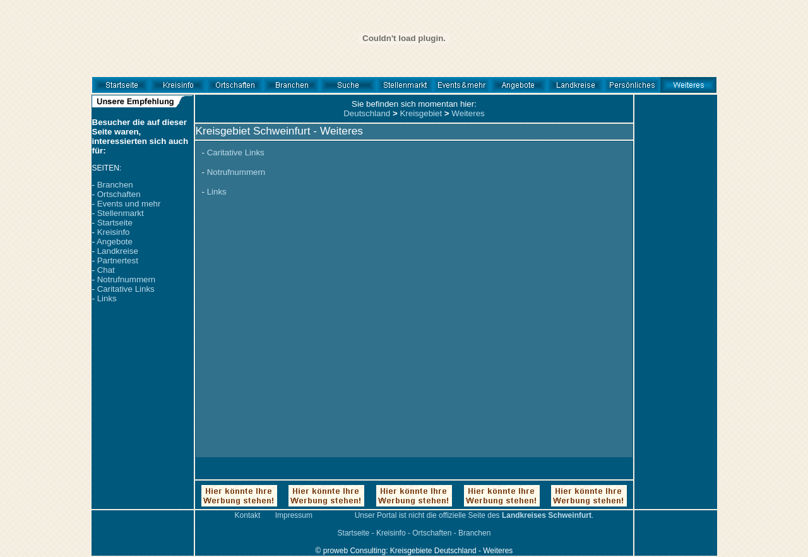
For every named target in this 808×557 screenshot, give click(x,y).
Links (107, 298)
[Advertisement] (675, 318)
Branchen (115, 184)
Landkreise (117, 251)
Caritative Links (126, 289)
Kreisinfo (113, 232)
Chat (106, 270)
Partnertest (117, 260)
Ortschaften (119, 194)
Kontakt (248, 515)
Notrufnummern (126, 279)
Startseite (115, 222)
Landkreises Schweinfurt (546, 515)
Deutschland (366, 113)
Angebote (115, 241)
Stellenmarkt (120, 213)
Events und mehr (129, 203)
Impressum (293, 515)
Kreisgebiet (421, 113)
